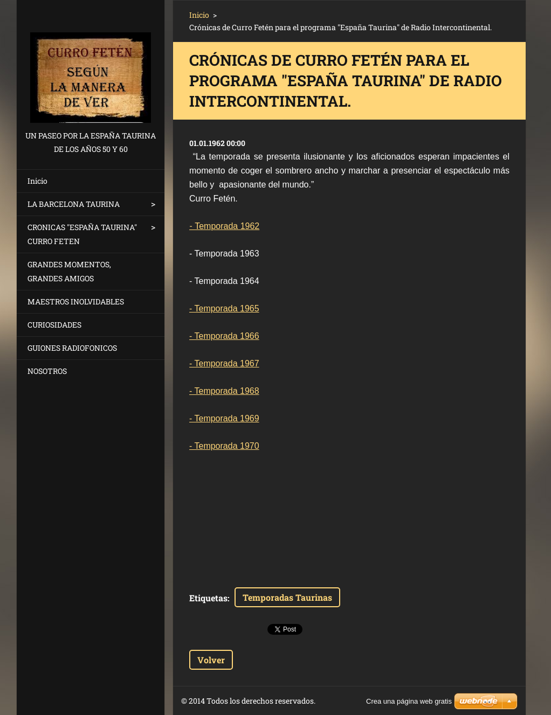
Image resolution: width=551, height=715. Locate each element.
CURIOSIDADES (54, 325)
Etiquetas (208, 597)
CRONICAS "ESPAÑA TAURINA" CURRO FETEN (82, 234)
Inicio (37, 181)
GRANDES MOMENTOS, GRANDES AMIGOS (69, 271)
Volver (211, 659)
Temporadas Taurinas (287, 597)
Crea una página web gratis (409, 701)
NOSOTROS (47, 371)
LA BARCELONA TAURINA (73, 204)
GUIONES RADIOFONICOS (72, 348)
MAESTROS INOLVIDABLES (75, 301)
